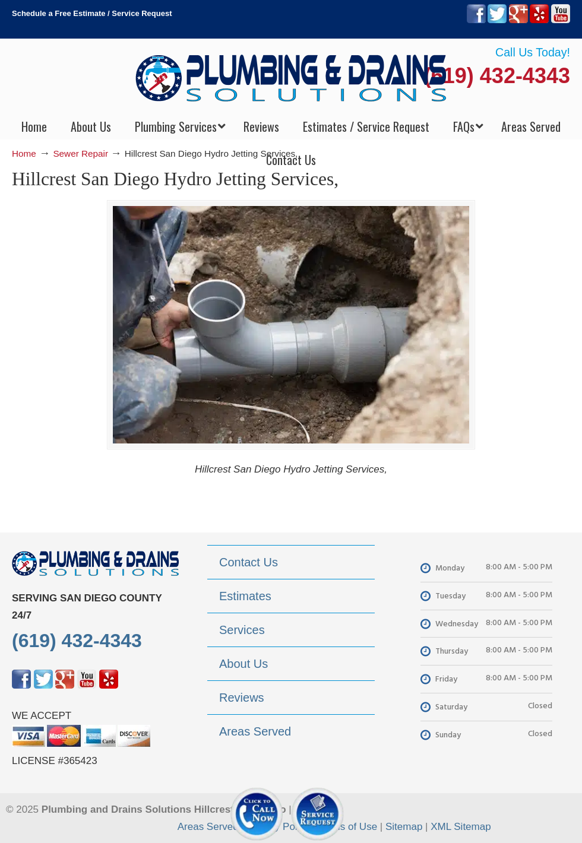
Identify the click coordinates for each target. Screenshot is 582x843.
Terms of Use (347, 826)
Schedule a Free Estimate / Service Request (92, 13)
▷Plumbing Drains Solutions (291, 77)
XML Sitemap (461, 826)
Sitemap (403, 826)
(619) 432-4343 (497, 76)
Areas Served (208, 826)
